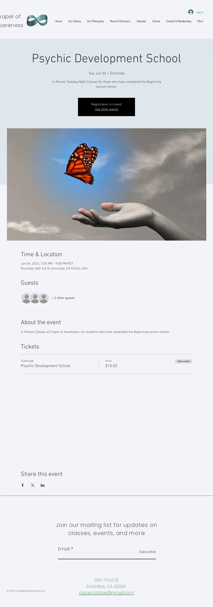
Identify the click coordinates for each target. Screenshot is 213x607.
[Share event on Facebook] (23, 485)
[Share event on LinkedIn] (43, 485)
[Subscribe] (145, 552)
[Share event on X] (33, 485)
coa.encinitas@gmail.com (106, 593)
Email (64, 549)
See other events (106, 109)
